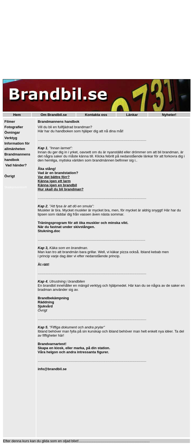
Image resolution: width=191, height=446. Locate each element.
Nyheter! (169, 115)
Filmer (9, 121)
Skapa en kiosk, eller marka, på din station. (74, 348)
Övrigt (9, 176)
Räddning (46, 302)
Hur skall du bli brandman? (61, 189)
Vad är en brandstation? (58, 173)
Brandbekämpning (53, 298)
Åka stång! (47, 169)
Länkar (132, 115)
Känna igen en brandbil (57, 185)
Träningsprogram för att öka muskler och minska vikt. (83, 223)
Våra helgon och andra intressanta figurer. (73, 352)
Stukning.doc (49, 231)
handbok (11, 160)
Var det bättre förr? (54, 177)
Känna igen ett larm (54, 181)
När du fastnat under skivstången (66, 227)
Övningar (12, 132)
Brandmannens (17, 154)
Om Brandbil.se (53, 115)
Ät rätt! (43, 264)
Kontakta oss (96, 115)
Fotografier (13, 127)
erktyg (12, 138)
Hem (17, 115)
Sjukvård (45, 306)
